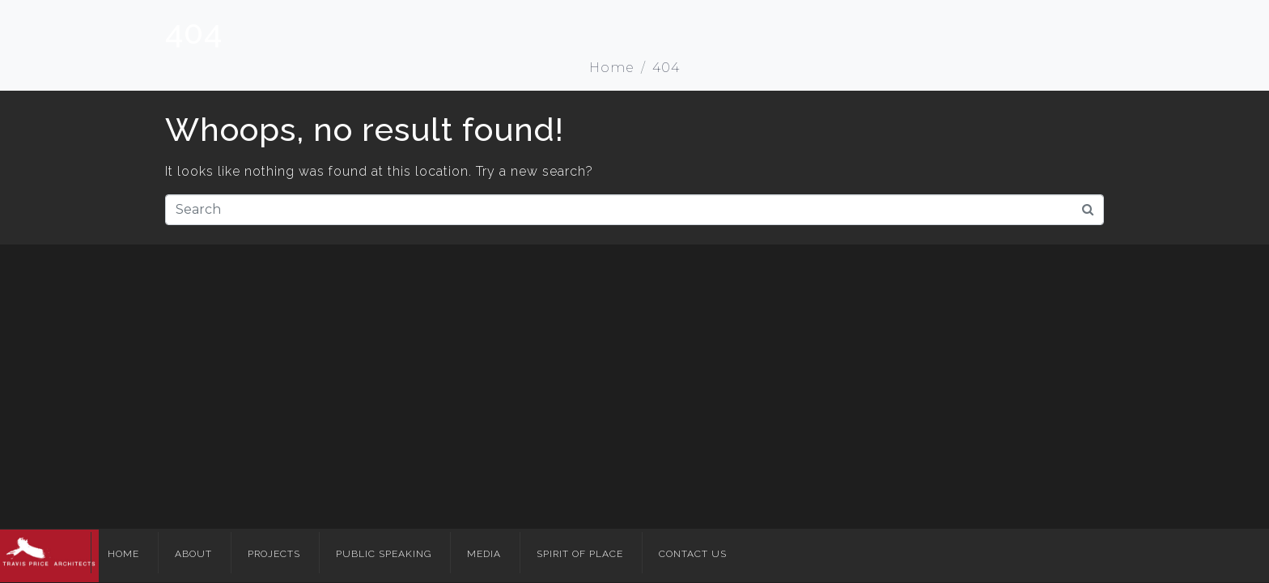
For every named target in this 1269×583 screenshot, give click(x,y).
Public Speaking (383, 554)
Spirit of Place (580, 554)
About (193, 554)
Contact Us (693, 554)
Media (484, 554)
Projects (274, 554)
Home (123, 554)
